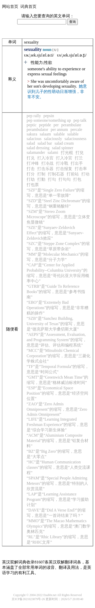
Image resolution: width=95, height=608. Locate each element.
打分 (31, 174)
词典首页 (28, 6)
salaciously (53, 138)
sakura (32, 134)
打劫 (31, 179)
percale (76, 129)
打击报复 (64, 169)
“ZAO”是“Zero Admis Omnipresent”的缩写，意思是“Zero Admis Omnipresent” (57, 409)
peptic (31, 125)
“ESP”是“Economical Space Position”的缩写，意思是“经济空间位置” (57, 393)
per (56, 125)
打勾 (52, 179)
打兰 (79, 158)
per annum (59, 129)
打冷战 (47, 163)
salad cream (64, 143)
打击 (31, 169)
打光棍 (67, 152)
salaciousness (75, 138)
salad (31, 143)
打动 (85, 174)
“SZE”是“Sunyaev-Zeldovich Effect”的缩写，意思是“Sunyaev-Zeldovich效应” (55, 232)
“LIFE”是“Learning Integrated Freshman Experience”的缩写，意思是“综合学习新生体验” (57, 424)
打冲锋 (33, 163)
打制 (41, 174)
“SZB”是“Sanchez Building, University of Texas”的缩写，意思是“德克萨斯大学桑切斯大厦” (56, 323)
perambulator (37, 129)
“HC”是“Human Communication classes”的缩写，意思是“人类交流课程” (58, 467)
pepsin (48, 116)
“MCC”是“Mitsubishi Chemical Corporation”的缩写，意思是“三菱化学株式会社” (58, 355)
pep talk (79, 120)
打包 (77, 179)
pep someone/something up (49, 120)
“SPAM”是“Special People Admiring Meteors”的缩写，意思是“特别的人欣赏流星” (57, 483)
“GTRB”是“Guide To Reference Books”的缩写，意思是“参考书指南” (56, 291)
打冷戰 (62, 163)
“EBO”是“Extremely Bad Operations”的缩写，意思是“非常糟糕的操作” (57, 307)
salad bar (44, 143)
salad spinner (62, 148)
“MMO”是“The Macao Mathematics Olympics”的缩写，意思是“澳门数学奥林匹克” (58, 526)
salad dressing (38, 148)
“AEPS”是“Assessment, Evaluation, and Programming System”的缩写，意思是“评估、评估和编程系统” (57, 339)
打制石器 (56, 174)
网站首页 (10, 6)
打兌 (79, 152)
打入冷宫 (45, 158)
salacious (34, 138)
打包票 (33, 185)
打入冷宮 (64, 158)
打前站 (73, 174)
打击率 (81, 169)
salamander (36, 152)
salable (59, 134)
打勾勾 (65, 179)
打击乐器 (45, 169)
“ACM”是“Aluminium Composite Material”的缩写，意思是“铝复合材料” (57, 440)
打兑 (31, 158)
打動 (41, 179)
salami (53, 152)
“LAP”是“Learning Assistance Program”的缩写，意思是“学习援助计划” (58, 499)
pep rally (34, 116)
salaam (45, 134)
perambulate (71, 125)
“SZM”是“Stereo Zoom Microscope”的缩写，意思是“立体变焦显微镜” (58, 216)
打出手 (77, 163)
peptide (45, 125)
